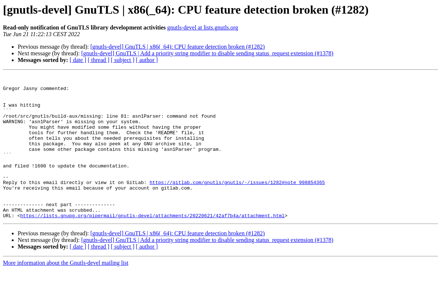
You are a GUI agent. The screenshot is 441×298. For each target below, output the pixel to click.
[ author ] (147, 60)
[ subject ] (122, 60)
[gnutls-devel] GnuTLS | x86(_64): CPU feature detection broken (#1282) (177, 47)
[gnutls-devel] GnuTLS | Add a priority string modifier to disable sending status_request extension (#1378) (207, 53)
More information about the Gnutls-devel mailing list (65, 291)
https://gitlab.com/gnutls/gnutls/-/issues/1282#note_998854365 (237, 204)
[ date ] (78, 60)
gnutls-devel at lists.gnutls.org (202, 27)
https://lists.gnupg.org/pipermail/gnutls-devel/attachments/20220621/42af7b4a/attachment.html (152, 244)
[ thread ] (98, 60)
